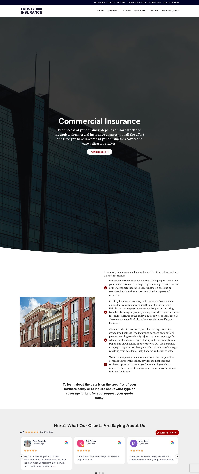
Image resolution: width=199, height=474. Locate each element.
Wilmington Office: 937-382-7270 (109, 2)
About (100, 11)
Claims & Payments (134, 11)
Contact (153, 11)
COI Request (98, 153)
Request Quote (170, 11)
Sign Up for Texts (171, 2)
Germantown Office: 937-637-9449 (144, 2)
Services (112, 11)
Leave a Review (166, 432)
